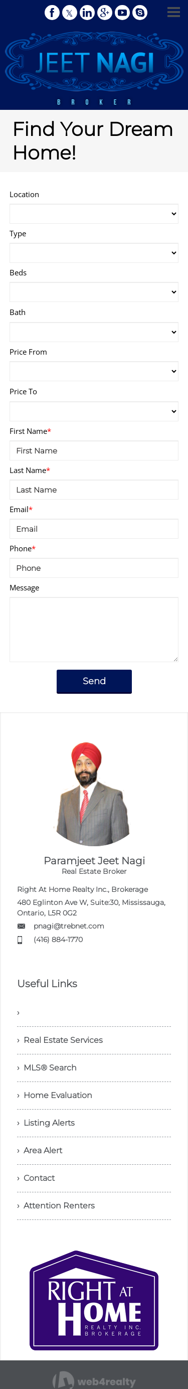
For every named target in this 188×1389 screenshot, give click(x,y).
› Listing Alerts (46, 1123)
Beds (18, 272)
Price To (23, 391)
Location (24, 194)
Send (94, 681)
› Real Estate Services (60, 1040)
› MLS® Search (47, 1067)
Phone (23, 548)
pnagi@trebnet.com (69, 926)
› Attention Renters (56, 1205)
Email (21, 509)
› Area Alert (39, 1150)
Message (24, 587)
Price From (28, 352)
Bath (18, 312)
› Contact (36, 1178)
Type (18, 233)
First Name (30, 431)
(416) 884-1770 (58, 939)
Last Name (30, 470)
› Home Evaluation (54, 1095)
